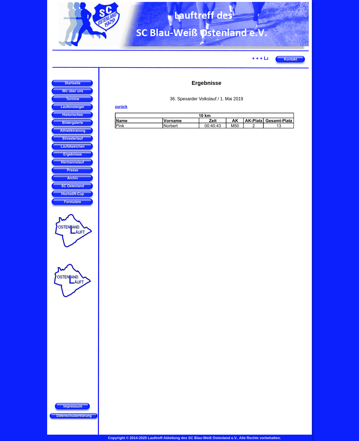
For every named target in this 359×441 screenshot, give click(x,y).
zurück (121, 106)
